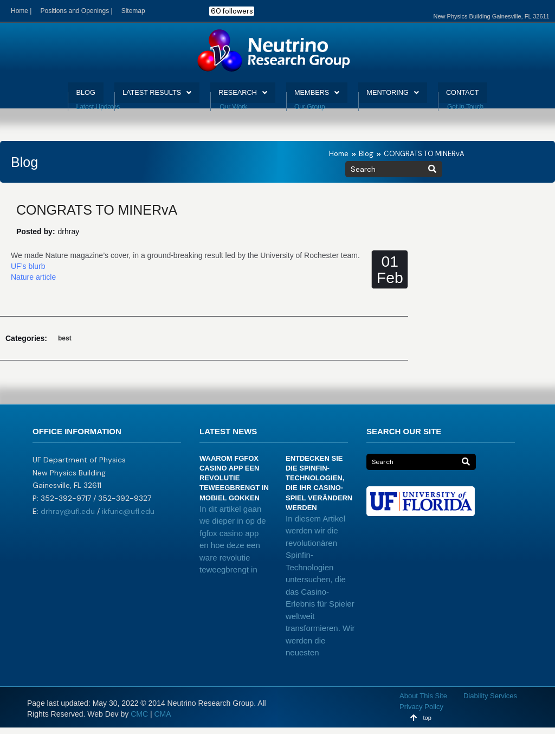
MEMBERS (322, 95)
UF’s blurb (28, 272)
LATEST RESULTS (145, 95)
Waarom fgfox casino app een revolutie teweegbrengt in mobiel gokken (234, 484)
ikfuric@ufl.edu (128, 518)
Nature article (33, 283)
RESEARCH (241, 95)
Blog (366, 160)
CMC (139, 720)
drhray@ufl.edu (68, 518)
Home (339, 160)
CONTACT (481, 95)
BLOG (66, 95)
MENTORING (404, 95)
